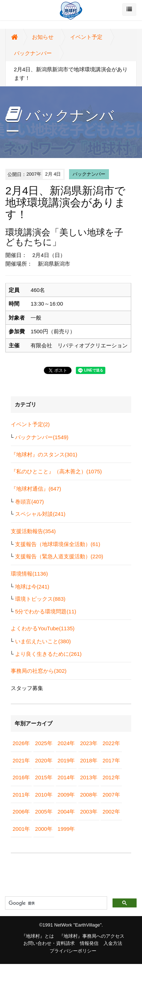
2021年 (21, 760)
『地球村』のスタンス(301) (44, 454)
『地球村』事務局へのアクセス (91, 936)
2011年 (21, 795)
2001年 (21, 829)
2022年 (111, 743)
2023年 (88, 743)
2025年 (43, 743)
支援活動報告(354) (33, 531)
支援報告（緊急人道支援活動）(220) (59, 556)
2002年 (111, 811)
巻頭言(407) (29, 502)
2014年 (66, 777)
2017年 (111, 760)
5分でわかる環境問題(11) (45, 611)
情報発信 (89, 943)
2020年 (43, 760)
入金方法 (113, 943)
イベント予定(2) (30, 424)
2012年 (111, 777)
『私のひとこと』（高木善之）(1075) (56, 471)
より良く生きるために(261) (48, 654)
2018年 (88, 760)
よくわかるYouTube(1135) (42, 628)
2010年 (43, 795)
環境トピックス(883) (40, 599)
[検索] (55, 903)
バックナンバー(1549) (41, 437)
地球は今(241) (32, 586)
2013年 (88, 777)
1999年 (66, 829)
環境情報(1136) (29, 574)
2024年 (66, 743)
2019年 (66, 760)
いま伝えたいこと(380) (43, 641)
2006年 (21, 811)
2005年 (43, 811)
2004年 (66, 811)
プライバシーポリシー (73, 951)
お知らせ (43, 37)
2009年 (66, 795)
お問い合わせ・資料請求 (49, 943)
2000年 (43, 829)
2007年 (111, 795)
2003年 (88, 811)
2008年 (88, 795)
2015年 (43, 777)
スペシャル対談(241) (40, 514)
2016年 (21, 777)
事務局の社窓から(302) (39, 671)
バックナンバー (33, 53)
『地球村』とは (37, 936)
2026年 (21, 743)
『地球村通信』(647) (36, 489)
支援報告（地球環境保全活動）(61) (57, 544)
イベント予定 (86, 37)
